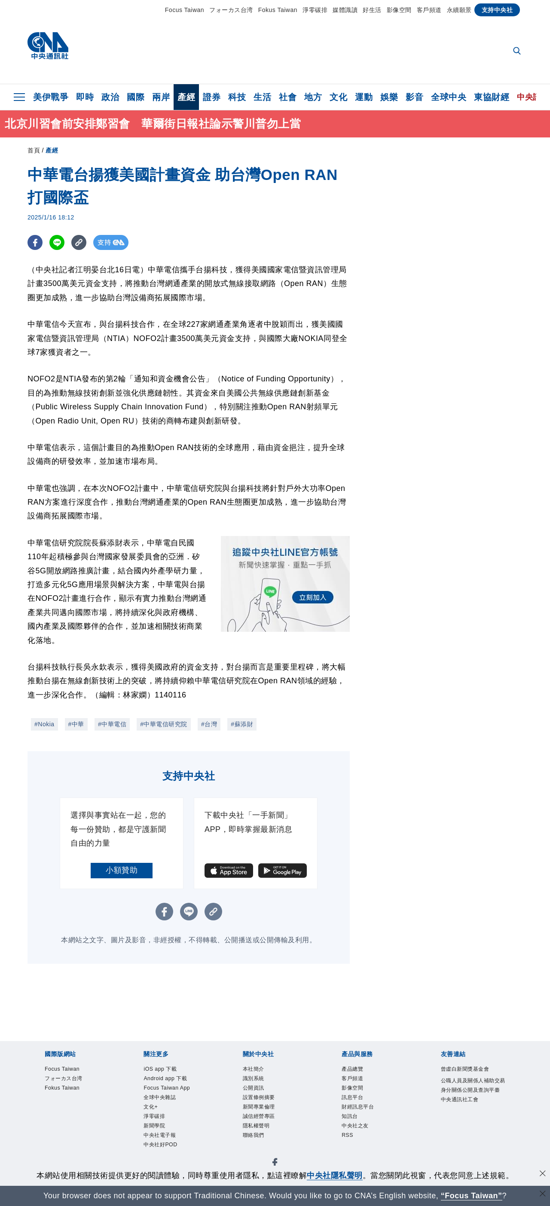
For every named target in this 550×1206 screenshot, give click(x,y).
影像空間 (399, 10)
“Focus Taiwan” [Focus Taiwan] (471, 1195)
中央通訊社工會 (469, 1128)
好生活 (372, 10)
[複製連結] (78, 242)
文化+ (154, 1128)
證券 (211, 97)
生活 (262, 97)
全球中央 (448, 97)
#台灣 (209, 724)
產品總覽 (357, 1070)
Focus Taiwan (184, 10)
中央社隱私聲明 (335, 1175)
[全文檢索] (517, 51)
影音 (414, 97)
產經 (186, 97)
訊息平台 (357, 1104)
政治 (110, 97)
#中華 (76, 724)
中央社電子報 (167, 1162)
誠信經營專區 (266, 1128)
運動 (364, 97)
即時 (85, 97)
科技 (237, 97)
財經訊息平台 (365, 1116)
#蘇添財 (242, 724)
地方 (313, 97)
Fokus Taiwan (277, 10)
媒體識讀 (345, 10)
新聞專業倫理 (266, 1116)
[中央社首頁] (48, 48)
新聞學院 (159, 1151)
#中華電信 (112, 724)
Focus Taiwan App (168, 1099)
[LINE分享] (56, 242)
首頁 (34, 150)
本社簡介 (259, 1070)
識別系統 (259, 1081)
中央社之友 (362, 1139)
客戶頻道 (429, 10)
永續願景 (459, 10)
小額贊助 (122, 870)
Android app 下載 (175, 1081)
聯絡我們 (259, 1151)
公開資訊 (259, 1093)
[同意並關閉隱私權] (543, 1174)
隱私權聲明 (263, 1139)
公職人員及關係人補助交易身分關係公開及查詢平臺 (472, 1105)
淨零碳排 (314, 10)
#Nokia (44, 724)
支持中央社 (497, 9)
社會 (287, 97)
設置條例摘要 (266, 1104)
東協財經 (491, 97)
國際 (135, 97)
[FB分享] (35, 242)
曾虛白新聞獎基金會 (472, 1076)
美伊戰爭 (50, 97)
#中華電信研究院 (163, 724)
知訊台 (354, 1128)
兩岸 (161, 97)
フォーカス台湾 (231, 10)
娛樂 (389, 97)
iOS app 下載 (167, 1070)
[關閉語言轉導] (543, 1194)
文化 (338, 97)
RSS (350, 1151)
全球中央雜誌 (167, 1116)
